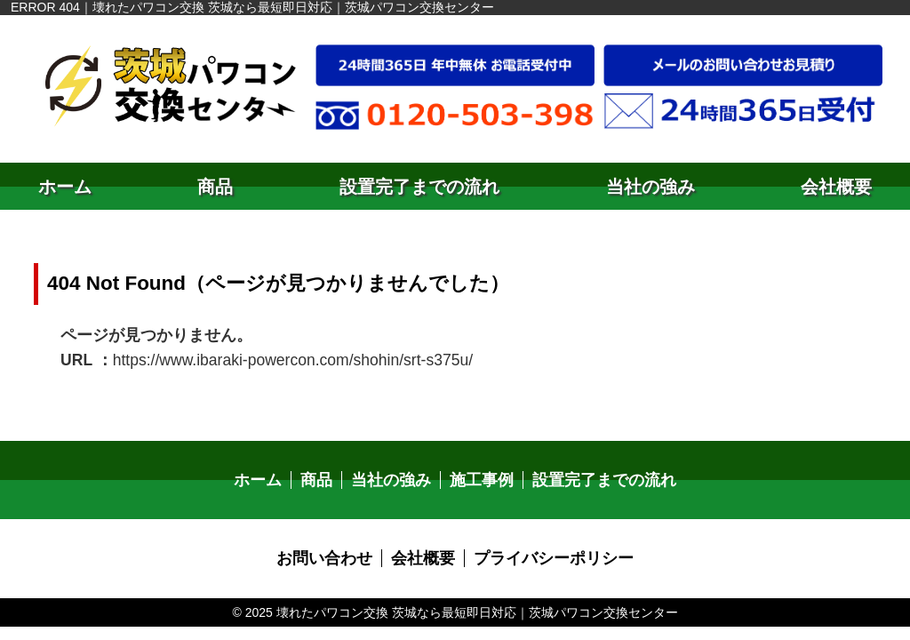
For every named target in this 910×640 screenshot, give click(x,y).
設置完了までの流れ (419, 186)
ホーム (65, 186)
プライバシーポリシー (545, 549)
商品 (215, 186)
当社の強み (650, 186)
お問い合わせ (336, 549)
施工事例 (480, 473)
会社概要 (836, 186)
